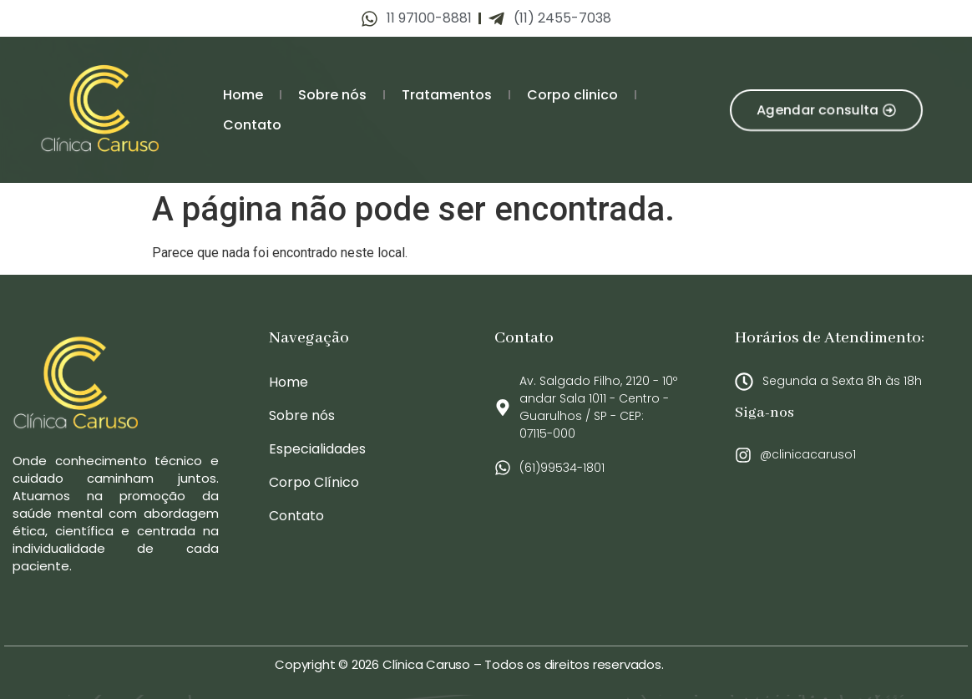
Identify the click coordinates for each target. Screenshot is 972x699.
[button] (825, 110)
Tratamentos (447, 94)
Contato (252, 124)
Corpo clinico (572, 94)
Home (243, 94)
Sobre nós (332, 94)
